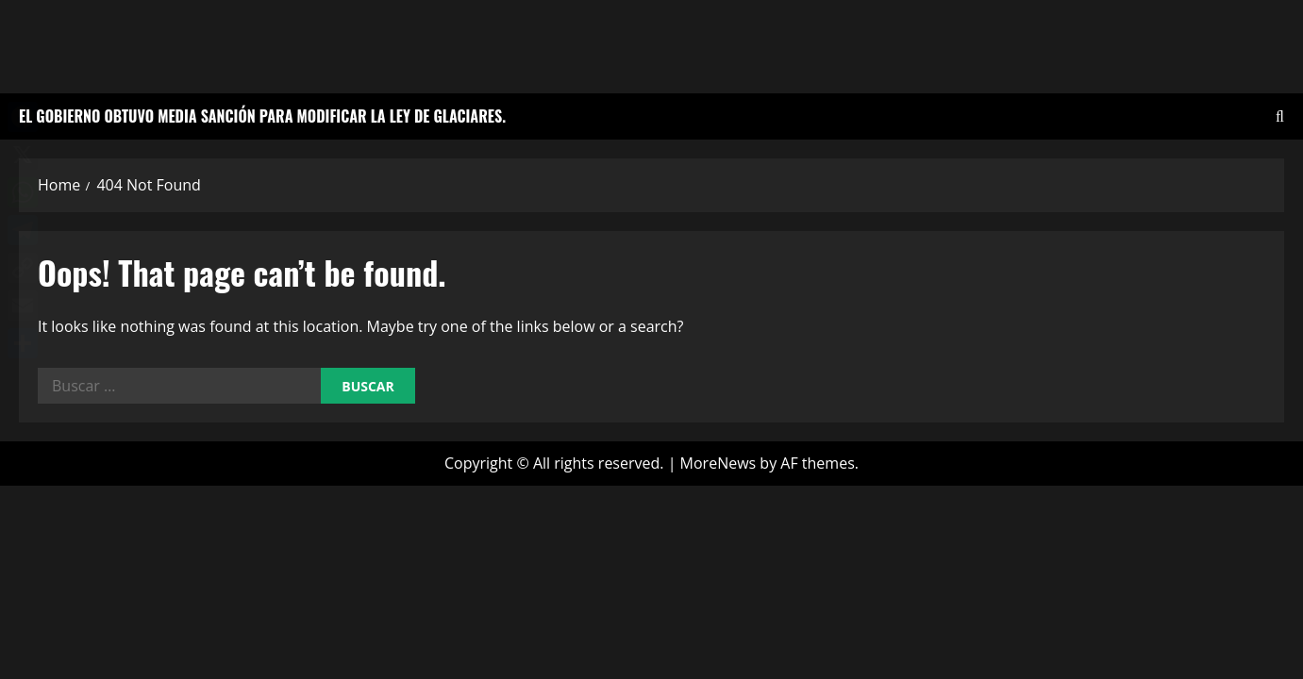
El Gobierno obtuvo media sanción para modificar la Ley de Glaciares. (262, 116)
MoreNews (718, 463)
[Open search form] (1280, 116)
